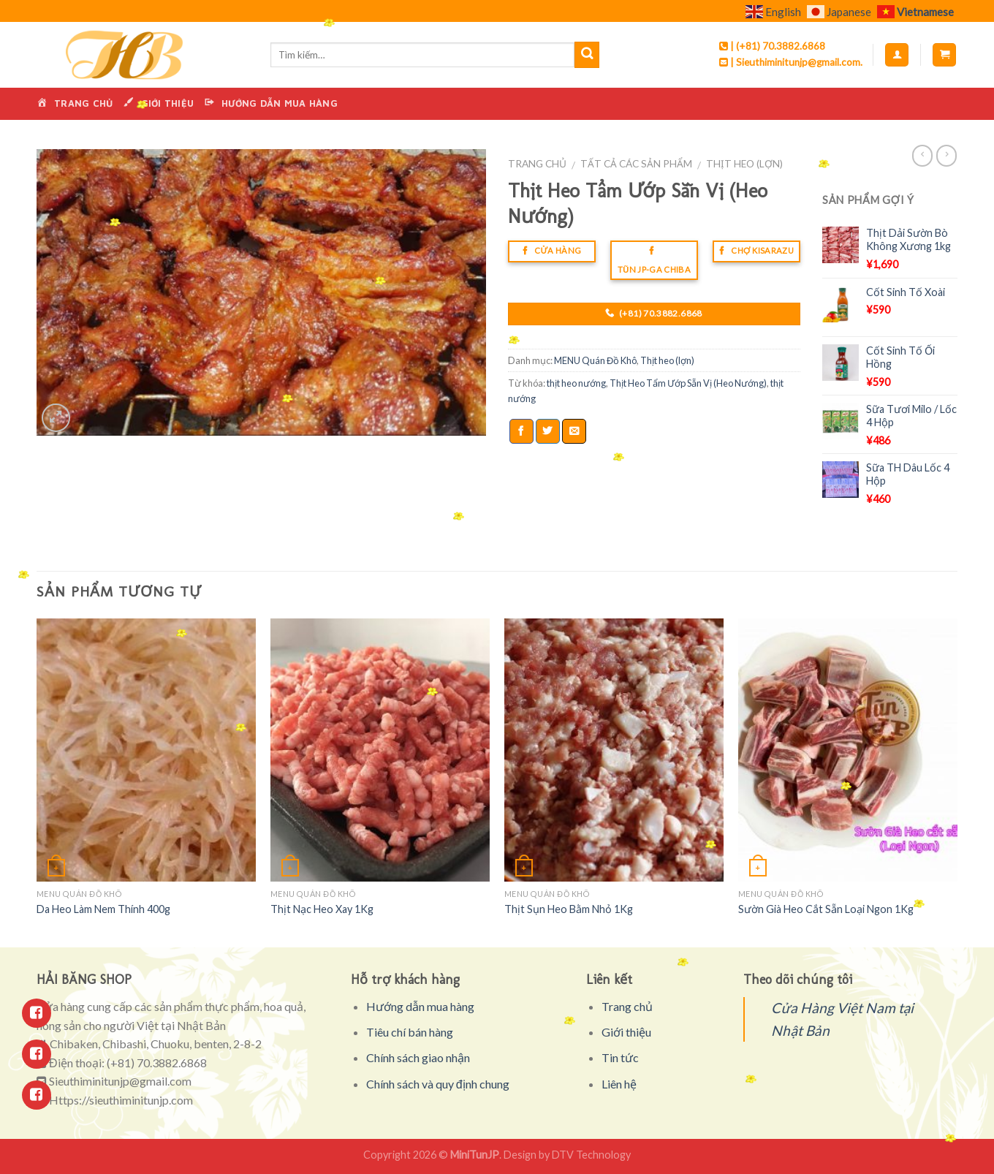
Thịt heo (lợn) (744, 164)
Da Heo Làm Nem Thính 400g (103, 909)
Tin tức (620, 1057)
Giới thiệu (626, 1032)
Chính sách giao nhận (418, 1057)
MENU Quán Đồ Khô (595, 360)
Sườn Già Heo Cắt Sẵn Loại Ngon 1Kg (826, 909)
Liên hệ (619, 1084)
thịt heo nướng (576, 383)
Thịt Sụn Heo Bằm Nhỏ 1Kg (568, 909)
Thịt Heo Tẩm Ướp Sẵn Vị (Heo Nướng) (688, 383)
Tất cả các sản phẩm (636, 164)
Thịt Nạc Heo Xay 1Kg (321, 909)
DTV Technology (591, 1154)
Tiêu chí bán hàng (409, 1032)
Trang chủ (537, 164)
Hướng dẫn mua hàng (420, 1006)
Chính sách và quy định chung (437, 1084)
